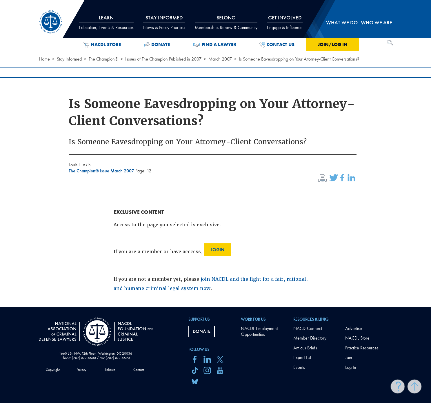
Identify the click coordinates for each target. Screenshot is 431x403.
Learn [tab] (106, 22)
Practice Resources (362, 348)
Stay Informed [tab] (164, 22)
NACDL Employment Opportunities (259, 331)
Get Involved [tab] (285, 22)
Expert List (302, 357)
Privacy (81, 369)
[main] (215, 153)
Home (44, 59)
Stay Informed (69, 59)
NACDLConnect (307, 328)
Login (217, 250)
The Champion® (103, 59)
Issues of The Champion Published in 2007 (163, 59)
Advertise (353, 328)
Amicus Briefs (305, 348)
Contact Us (276, 44)
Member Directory (309, 338)
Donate (157, 44)
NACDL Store (102, 44)
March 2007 (220, 59)
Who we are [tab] (376, 22)
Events (299, 367)
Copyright (53, 369)
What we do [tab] (342, 22)
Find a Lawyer (214, 44)
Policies (110, 369)
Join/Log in (333, 44)
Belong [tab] (226, 22)
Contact (138, 369)
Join (348, 357)
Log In (350, 367)
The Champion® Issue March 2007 (102, 171)
